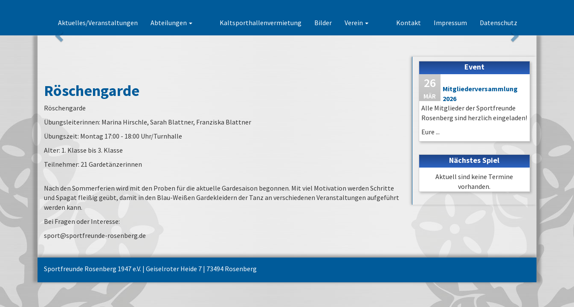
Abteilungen (201, 22)
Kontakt (408, 22)
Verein (371, 22)
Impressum (450, 22)
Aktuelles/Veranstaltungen (127, 22)
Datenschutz (498, 22)
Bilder (338, 22)
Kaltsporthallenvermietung (275, 22)
